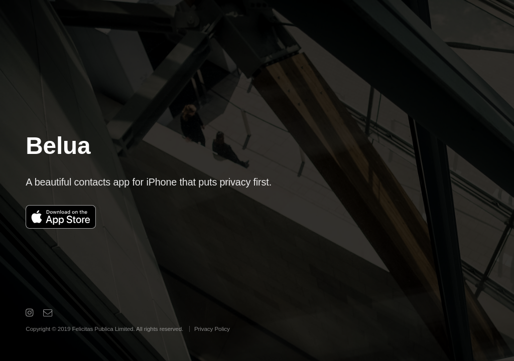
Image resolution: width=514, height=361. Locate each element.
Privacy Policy (212, 328)
